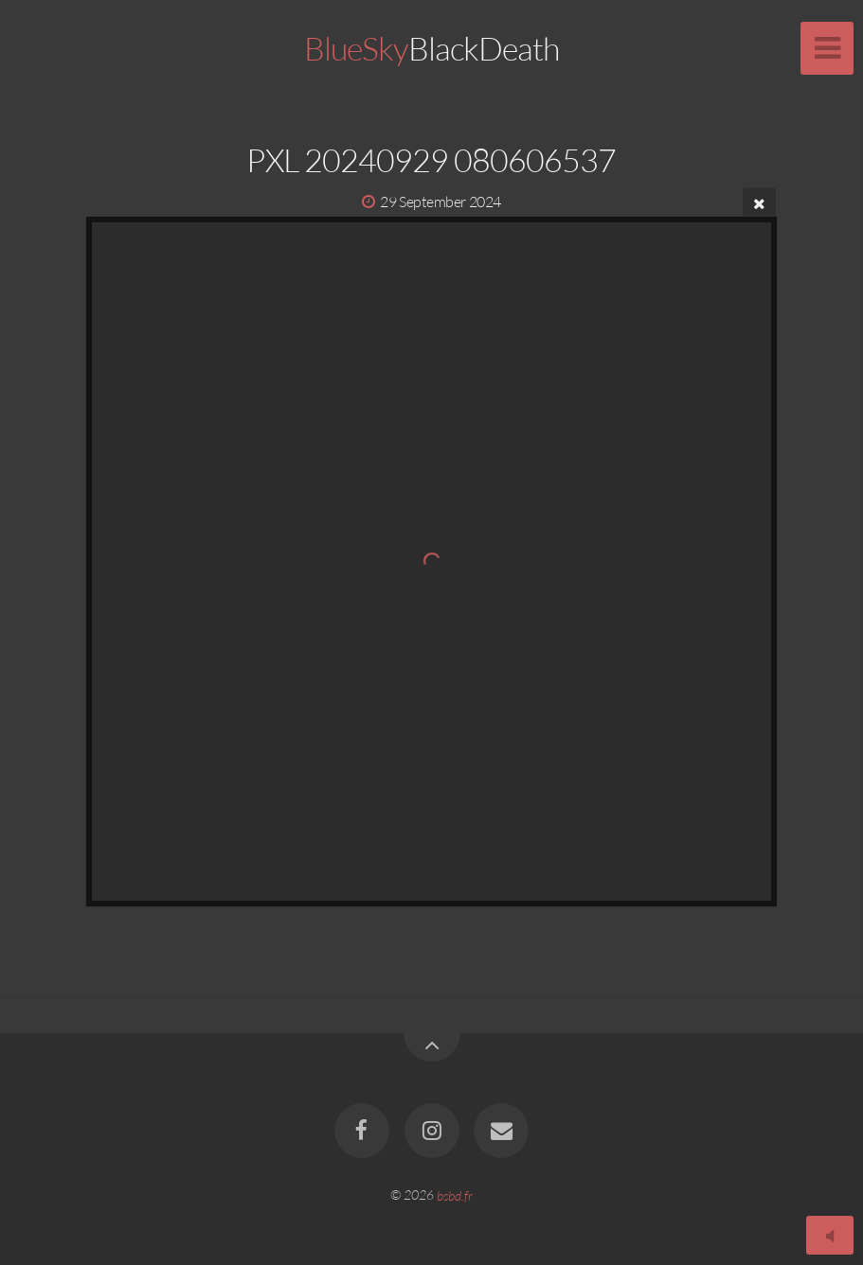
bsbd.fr (455, 1194)
